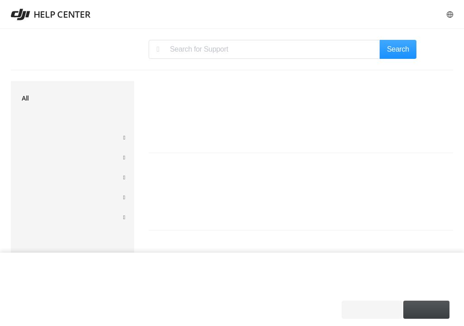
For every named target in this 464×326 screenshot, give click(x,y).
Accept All (426, 310)
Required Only (370, 310)
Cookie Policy (102, 288)
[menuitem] (72, 101)
